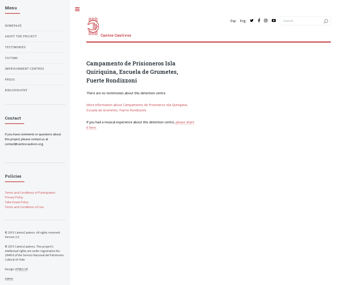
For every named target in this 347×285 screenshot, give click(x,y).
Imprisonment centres (24, 68)
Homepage (13, 25)
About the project (21, 36)
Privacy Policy (14, 197)
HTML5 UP (21, 269)
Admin (9, 278)
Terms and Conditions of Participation (30, 193)
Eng (243, 20)
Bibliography (16, 90)
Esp (233, 20)
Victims (11, 58)
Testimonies (15, 47)
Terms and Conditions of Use (24, 207)
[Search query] (305, 20)
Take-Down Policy (17, 202)
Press (10, 79)
